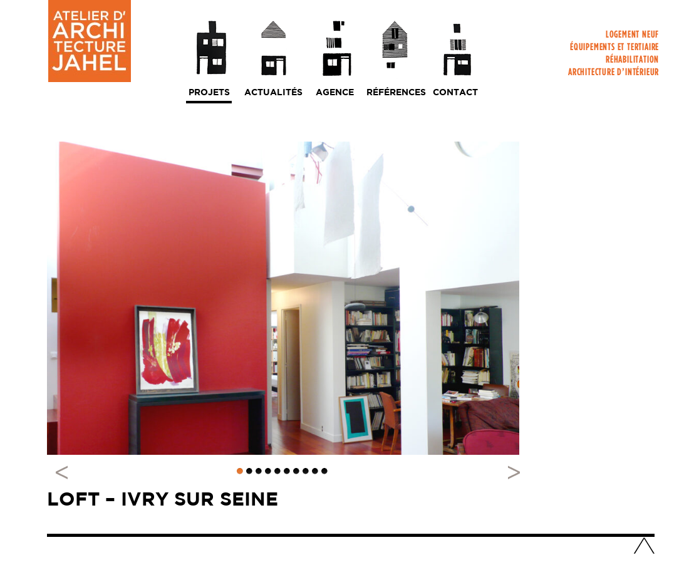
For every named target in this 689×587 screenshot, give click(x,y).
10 (324, 471)
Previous (66, 472)
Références (396, 92)
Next (507, 472)
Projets (209, 92)
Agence (335, 92)
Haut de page (644, 547)
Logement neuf (632, 36)
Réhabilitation (632, 62)
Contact (455, 92)
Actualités (273, 92)
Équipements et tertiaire (614, 49)
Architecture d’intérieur (613, 74)
